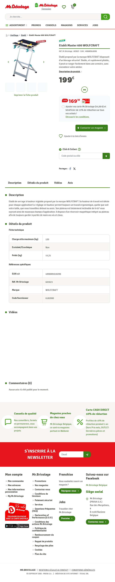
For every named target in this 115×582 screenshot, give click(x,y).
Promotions (40, 481)
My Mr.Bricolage (16, 496)
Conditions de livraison (40, 495)
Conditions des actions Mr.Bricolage (42, 523)
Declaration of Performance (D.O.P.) (42, 516)
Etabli (23, 35)
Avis (70, 183)
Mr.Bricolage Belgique (96, 485)
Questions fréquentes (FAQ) (43, 510)
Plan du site (40, 554)
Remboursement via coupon (43, 536)
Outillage (14, 35)
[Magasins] (44, 421)
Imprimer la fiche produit (26, 95)
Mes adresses (14, 485)
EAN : (82, 51)
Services (38, 504)
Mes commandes (16, 481)
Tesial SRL (84, 574)
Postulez (65, 518)
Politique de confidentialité (39, 529)
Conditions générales (83, 570)
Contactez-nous (42, 489)
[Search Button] (105, 17)
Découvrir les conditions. (78, 117)
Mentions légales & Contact (53, 570)
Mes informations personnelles (15, 490)
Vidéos (58, 183)
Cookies (38, 549)
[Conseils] (8, 421)
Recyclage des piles (43, 545)
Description (14, 183)
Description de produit (70, 71)
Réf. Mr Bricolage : (66, 51)
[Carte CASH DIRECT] (80, 421)
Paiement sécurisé (43, 500)
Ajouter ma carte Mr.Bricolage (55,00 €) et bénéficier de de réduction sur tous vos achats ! (86, 110)
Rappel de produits (43, 541)
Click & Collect (70, 149)
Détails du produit (37, 183)
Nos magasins (41, 485)
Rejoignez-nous (68, 490)
